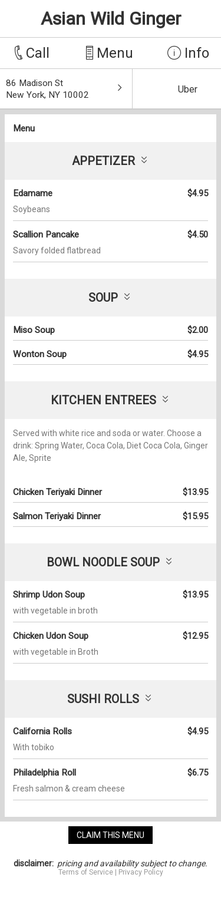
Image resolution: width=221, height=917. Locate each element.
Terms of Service (85, 872)
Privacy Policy (140, 872)
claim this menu (110, 835)
